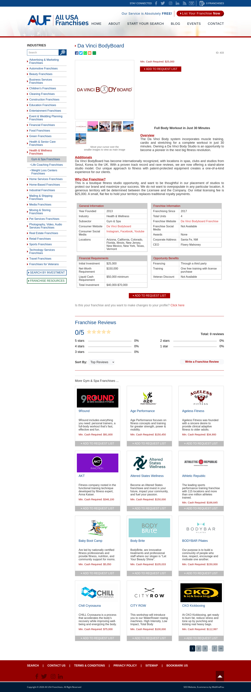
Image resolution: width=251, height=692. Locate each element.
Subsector (85, 221)
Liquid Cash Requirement (87, 278)
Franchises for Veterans (44, 264)
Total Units (159, 216)
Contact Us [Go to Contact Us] (56, 665)
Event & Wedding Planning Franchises (45, 118)
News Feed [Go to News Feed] (184, 3)
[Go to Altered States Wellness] (149, 463)
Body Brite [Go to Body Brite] (137, 541)
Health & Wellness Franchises (40, 152)
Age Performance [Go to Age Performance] (142, 411)
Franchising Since (164, 211)
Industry (84, 216)
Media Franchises (40, 204)
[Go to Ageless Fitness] (201, 398)
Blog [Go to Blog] (175, 23)
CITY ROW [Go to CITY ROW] (138, 605)
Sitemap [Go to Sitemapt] (151, 665)
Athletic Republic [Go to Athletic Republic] (194, 476)
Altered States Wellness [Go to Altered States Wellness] (147, 476)
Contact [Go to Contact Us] (216, 23)
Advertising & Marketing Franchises (44, 61)
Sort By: (81, 362)
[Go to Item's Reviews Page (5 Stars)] (107, 341)
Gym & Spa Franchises (45, 159)
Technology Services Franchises (42, 251)
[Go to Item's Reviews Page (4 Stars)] (107, 346)
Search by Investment (47, 272)
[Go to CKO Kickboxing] (201, 592)
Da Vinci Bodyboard (119, 226)
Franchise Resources (47, 280)
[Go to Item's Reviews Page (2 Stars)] (192, 341)
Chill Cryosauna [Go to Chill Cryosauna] (90, 605)
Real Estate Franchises (43, 233)
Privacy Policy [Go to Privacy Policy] (125, 665)
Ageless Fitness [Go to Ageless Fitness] (193, 411)
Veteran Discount (163, 276)
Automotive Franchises (43, 68)
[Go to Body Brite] (149, 527)
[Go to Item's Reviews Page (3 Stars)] (107, 352)
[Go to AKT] (97, 463)
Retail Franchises (40, 238)
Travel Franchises (40, 258)
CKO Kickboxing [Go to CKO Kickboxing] (193, 605)
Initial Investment (89, 263)
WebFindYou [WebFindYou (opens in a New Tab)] (218, 687)
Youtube (139, 231)
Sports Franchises (40, 244)
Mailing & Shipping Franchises (40, 197)
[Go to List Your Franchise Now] (200, 13)
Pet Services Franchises (44, 218)
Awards (157, 234)
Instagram (113, 231)
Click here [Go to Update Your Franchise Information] (177, 305)
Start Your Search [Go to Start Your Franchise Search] (145, 23)
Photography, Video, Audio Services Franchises (45, 226)
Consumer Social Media (89, 233)
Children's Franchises (42, 88)
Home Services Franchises (46, 179)
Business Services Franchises (40, 81)
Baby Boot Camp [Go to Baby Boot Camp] (90, 541)
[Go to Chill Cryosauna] (97, 592)
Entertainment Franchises (45, 110)
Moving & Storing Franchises (40, 212)
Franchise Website (164, 221)
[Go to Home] (58, 25)
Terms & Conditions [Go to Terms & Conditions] (89, 665)
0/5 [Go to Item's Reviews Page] (79, 332)
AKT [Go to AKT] (82, 476)
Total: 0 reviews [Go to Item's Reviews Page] (212, 334)
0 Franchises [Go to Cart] (215, 3)
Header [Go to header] (220, 676)
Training (158, 268)
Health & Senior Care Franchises (42, 143)
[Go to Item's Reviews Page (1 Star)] (192, 346)
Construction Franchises (44, 99)
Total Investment (89, 284)
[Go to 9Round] (97, 398)
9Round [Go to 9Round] (84, 411)
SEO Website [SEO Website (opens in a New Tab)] (190, 687)
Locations (85, 239)
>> (220, 648)
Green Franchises (40, 136)
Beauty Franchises (40, 74)
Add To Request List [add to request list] (161, 69)
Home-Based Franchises (44, 184)
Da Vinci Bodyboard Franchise (199, 221)
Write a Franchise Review (202, 361)
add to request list (98, 443)
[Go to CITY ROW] (149, 592)
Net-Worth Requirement (87, 270)
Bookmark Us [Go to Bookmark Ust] (177, 665)
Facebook (126, 231)
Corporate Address (164, 239)
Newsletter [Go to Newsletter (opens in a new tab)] (191, 3)
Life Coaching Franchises (47, 164)
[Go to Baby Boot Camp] (97, 527)
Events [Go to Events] (194, 23)
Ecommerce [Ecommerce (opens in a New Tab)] (203, 687)
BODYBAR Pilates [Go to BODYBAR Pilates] (195, 541)
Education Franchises (42, 105)
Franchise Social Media (163, 228)
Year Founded (87, 211)
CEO (156, 244)
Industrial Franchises (42, 190)
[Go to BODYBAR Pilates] (201, 527)
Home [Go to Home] (97, 23)
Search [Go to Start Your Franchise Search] (33, 665)
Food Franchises (39, 130)
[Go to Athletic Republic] (201, 463)
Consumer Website (90, 226)
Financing (159, 263)
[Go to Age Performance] (149, 398)
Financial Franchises (42, 125)
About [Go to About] (114, 23)
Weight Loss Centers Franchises (44, 172)
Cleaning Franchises (42, 93)
